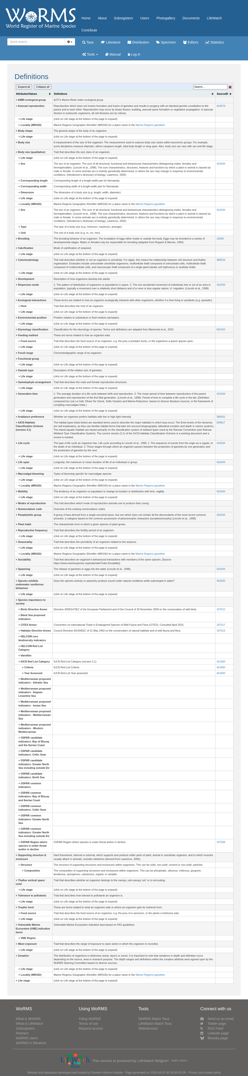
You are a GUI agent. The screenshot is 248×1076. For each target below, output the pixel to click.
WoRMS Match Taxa (154, 1019)
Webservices (148, 1028)
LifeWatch (214, 18)
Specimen (166, 42)
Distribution (138, 42)
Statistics (215, 42)
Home (86, 18)
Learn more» (179, 1060)
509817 (221, 422)
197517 (221, 624)
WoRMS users (27, 1038)
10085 (220, 238)
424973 (221, 105)
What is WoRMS (28, 1019)
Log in (134, 54)
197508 (221, 842)
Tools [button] (90, 54)
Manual (113, 54)
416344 (221, 163)
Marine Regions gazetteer (150, 125)
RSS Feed (211, 1028)
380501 (221, 416)
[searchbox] (35, 41)
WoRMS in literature (31, 1043)
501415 (221, 329)
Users (144, 18)
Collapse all (42, 86)
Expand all (24, 86)
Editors (190, 42)
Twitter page (213, 1023)
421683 (221, 661)
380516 (221, 259)
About (102, 18)
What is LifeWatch (29, 1023)
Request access (91, 1028)
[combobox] (36, 41)
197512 (221, 609)
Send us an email (217, 1019)
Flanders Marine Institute (107, 1072)
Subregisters (123, 18)
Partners (22, 1033)
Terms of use (88, 1023)
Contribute (89, 30)
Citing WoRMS (90, 1019)
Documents (191, 18)
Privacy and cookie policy (204, 1072)
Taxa (87, 42)
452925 (221, 580)
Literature (110, 42)
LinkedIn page (214, 1033)
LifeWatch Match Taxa (155, 1023)
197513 (221, 630)
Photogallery (165, 18)
